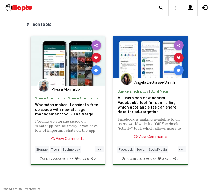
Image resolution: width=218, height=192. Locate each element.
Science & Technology (50, 98)
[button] (161, 8)
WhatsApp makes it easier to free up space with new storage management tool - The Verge (66, 109)
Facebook (126, 149)
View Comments (67, 138)
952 (151, 159)
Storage (42, 149)
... (98, 149)
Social (140, 149)
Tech (55, 149)
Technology (71, 149)
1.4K (68, 159)
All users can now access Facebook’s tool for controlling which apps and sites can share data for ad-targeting (147, 105)
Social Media (159, 91)
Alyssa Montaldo (66, 89)
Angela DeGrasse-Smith (154, 82)
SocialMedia (158, 149)
